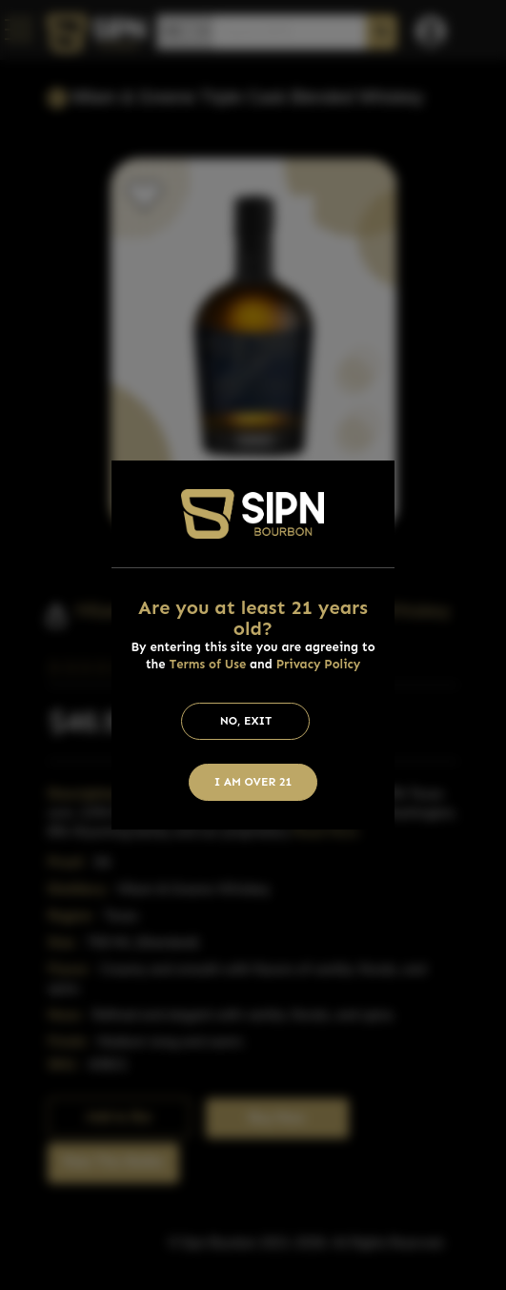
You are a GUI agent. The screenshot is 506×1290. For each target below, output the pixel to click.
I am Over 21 (253, 781)
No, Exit (246, 720)
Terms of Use (207, 664)
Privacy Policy (318, 664)
